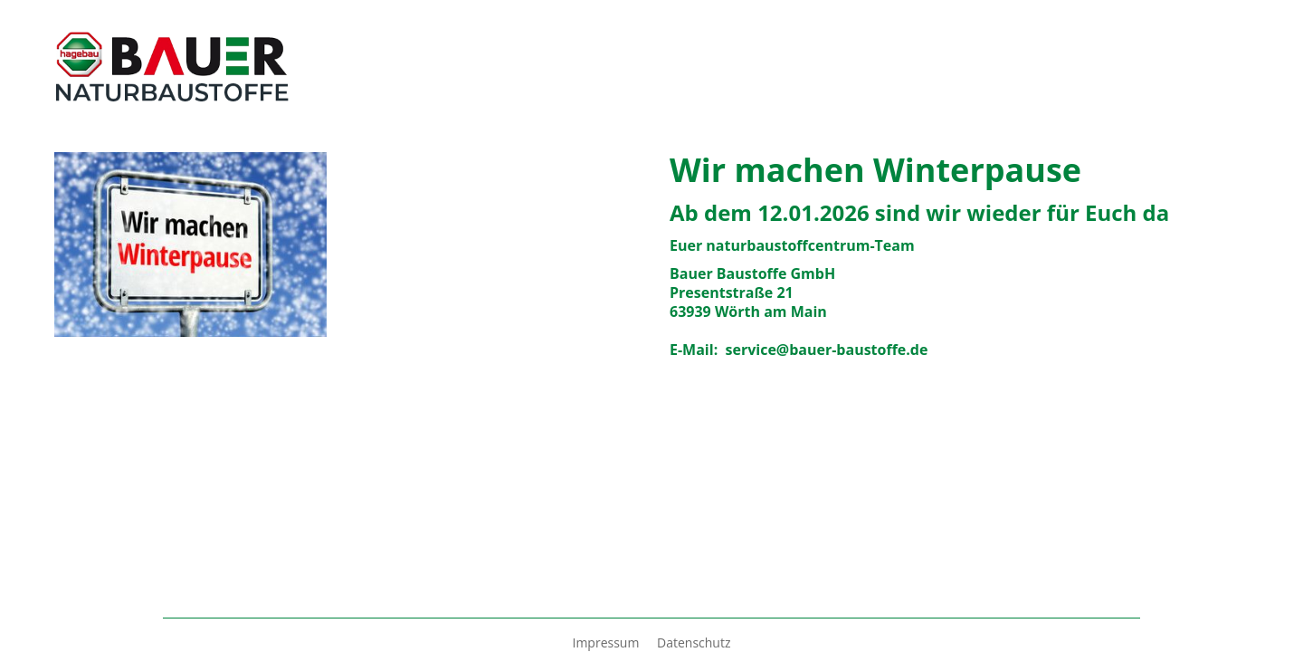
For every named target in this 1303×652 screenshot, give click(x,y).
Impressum (607, 642)
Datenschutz (693, 642)
